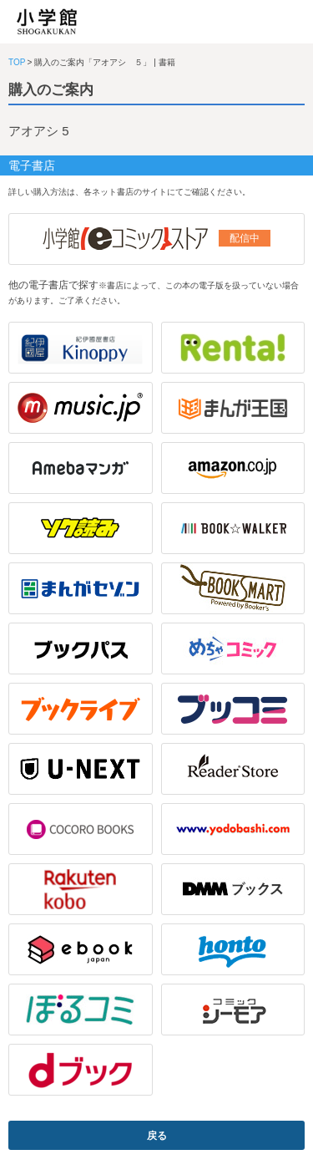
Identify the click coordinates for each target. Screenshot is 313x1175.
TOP (16, 62)
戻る (157, 1136)
